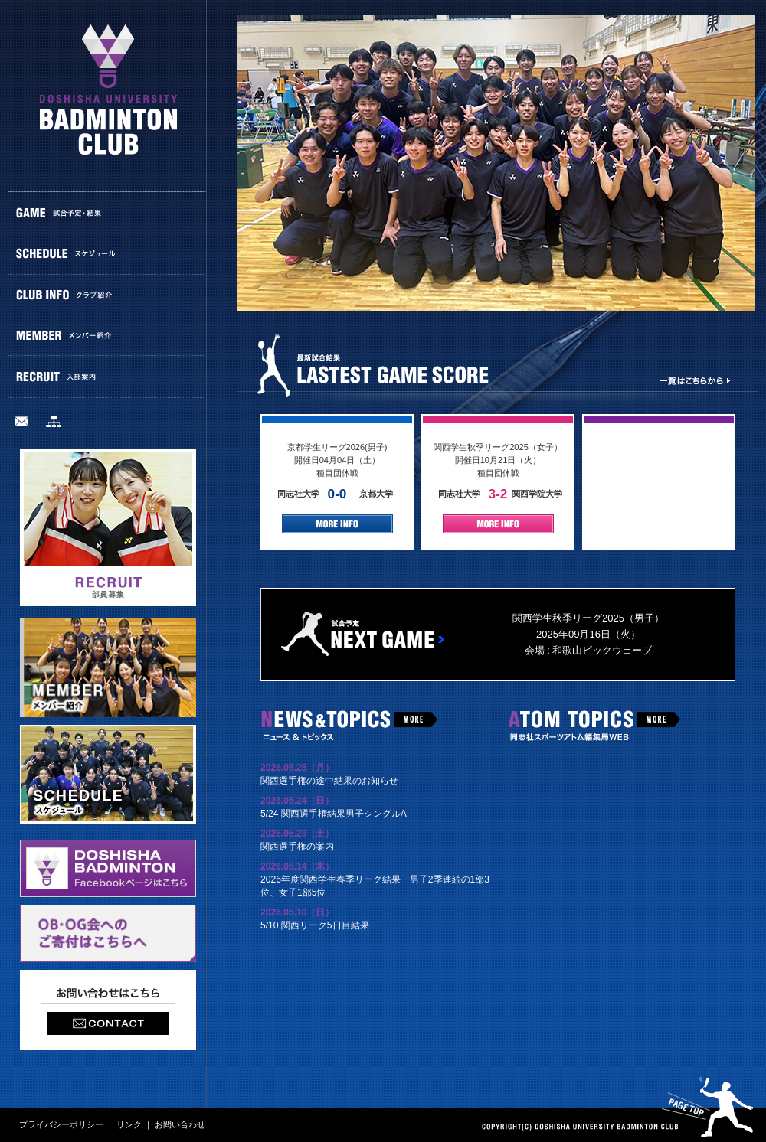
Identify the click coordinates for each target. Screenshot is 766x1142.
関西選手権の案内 (297, 846)
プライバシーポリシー (61, 1124)
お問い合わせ (180, 1124)
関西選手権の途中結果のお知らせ (329, 780)
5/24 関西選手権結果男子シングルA (333, 813)
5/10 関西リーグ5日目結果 (314, 925)
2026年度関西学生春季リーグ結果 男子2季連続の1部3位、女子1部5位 (374, 886)
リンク (129, 1124)
